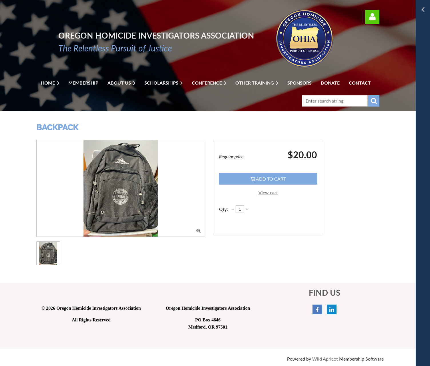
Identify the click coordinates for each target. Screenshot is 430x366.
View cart (268, 192)
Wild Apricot (325, 358)
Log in (372, 17)
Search (373, 101)
